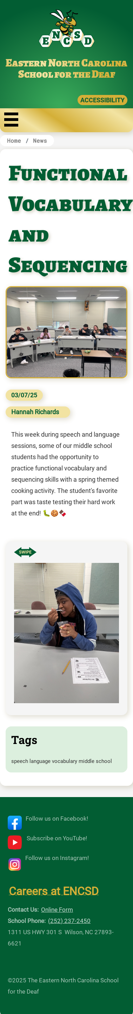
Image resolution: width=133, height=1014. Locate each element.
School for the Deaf (66, 74)
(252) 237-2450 (69, 920)
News (40, 140)
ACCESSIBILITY (102, 100)
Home (14, 140)
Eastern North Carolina (66, 63)
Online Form (57, 909)
